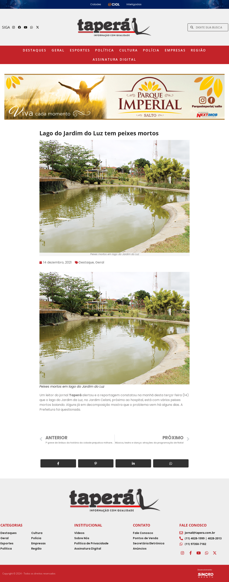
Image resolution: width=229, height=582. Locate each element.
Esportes (80, 50)
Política (104, 50)
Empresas (175, 50)
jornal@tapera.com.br (200, 533)
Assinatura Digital (114, 59)
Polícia (151, 50)
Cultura (128, 50)
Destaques (34, 50)
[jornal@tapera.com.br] (181, 533)
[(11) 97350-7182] (181, 544)
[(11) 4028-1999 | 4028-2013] (181, 538)
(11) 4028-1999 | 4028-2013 (203, 538)
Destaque (86, 262)
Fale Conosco (193, 525)
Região (198, 50)
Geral (58, 50)
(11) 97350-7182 (195, 544)
